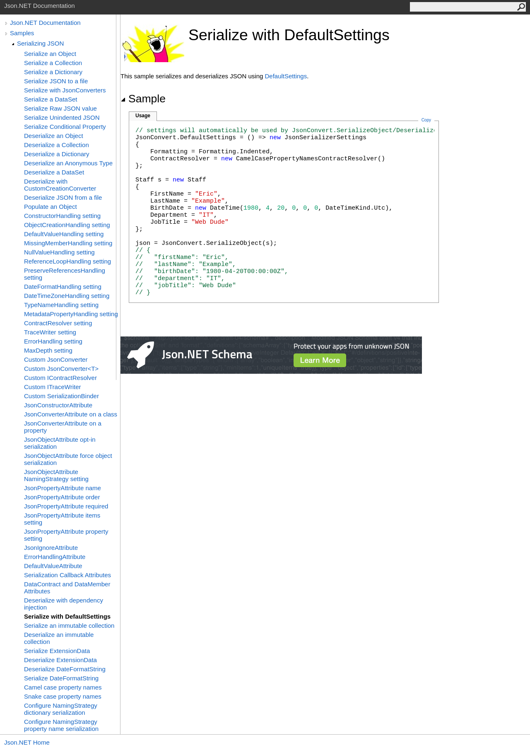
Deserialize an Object (53, 135)
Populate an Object (50, 206)
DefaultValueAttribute (53, 565)
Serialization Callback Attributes (67, 574)
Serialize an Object (50, 53)
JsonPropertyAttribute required (66, 506)
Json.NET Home (27, 742)
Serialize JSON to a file (56, 81)
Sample (143, 98)
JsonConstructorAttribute (58, 405)
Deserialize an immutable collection (59, 638)
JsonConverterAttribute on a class (70, 414)
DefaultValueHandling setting (64, 233)
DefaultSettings (286, 76)
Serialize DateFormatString (61, 678)
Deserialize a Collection (56, 144)
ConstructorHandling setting (62, 215)
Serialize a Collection (53, 62)
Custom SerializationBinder (61, 395)
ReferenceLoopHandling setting (67, 261)
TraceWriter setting (50, 332)
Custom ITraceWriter (52, 386)
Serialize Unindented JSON (62, 117)
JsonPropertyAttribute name (62, 487)
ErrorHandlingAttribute (54, 556)
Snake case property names (62, 696)
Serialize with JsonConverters (65, 90)
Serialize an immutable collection (69, 625)
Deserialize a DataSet (54, 172)
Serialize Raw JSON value (60, 108)
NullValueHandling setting (59, 252)
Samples (22, 32)
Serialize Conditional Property (65, 126)
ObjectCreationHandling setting (67, 224)
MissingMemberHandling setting (68, 243)
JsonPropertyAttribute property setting (66, 535)
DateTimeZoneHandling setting (66, 295)
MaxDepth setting (48, 350)
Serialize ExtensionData (57, 650)
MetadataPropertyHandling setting (71, 313)
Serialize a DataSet (50, 99)
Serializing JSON (40, 43)
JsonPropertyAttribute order (62, 497)
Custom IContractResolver (60, 377)
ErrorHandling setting (53, 341)
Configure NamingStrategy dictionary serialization (60, 709)
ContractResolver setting (58, 323)
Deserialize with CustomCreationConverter (60, 185)
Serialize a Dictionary (53, 71)
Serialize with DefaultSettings (67, 616)
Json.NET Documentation (45, 22)
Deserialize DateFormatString (65, 669)
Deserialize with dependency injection (63, 604)
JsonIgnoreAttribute (51, 547)
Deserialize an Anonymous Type (68, 163)
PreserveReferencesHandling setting (64, 274)
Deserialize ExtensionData (60, 659)
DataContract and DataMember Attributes (67, 588)
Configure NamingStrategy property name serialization (61, 725)
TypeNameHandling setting (61, 304)
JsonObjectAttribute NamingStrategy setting (56, 475)
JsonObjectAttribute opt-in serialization (60, 443)
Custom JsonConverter (55, 359)
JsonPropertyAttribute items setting (62, 519)
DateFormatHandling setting (62, 286)
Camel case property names (63, 687)
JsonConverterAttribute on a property (62, 427)
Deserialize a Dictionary (56, 153)
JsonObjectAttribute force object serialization (68, 459)
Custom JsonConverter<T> (61, 368)
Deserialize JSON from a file (63, 197)
